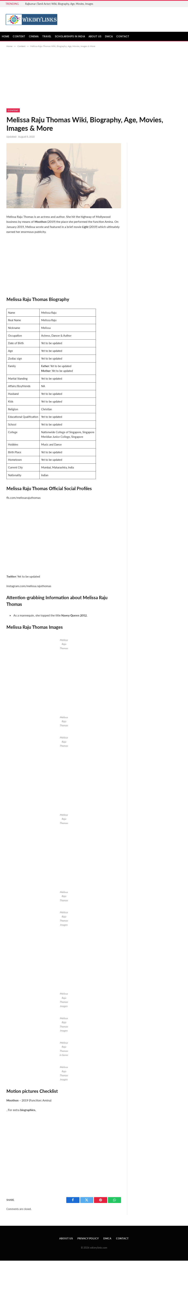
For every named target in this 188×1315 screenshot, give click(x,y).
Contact (122, 36)
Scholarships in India (70, 36)
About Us (94, 36)
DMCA (109, 36)
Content (19, 36)
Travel (46, 36)
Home (5, 36)
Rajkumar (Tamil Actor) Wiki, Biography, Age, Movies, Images (59, 3)
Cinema (34, 36)
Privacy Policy (88, 1238)
